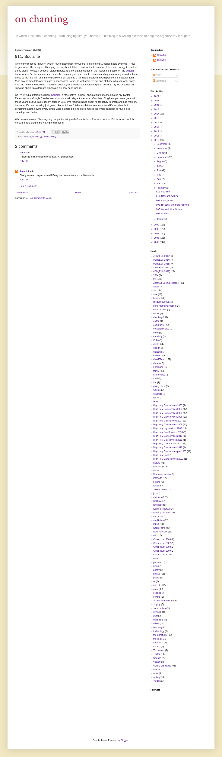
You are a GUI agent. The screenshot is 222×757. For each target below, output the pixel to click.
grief (155, 397)
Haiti (155, 401)
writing (53, 136)
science (157, 593)
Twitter (46, 136)
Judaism (27, 136)
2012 (157, 131)
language (158, 505)
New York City (160, 531)
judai (155, 493)
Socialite (55, 94)
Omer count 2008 (162, 547)
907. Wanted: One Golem (169, 209)
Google (157, 390)
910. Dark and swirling (167, 196)
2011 (157, 135)
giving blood (159, 386)
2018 (157, 109)
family (156, 371)
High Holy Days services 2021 (168, 459)
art (154, 290)
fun (155, 382)
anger (156, 286)
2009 (157, 224)
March (160, 183)
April (159, 179)
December (162, 144)
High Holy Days (161, 455)
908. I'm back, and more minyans (172, 205)
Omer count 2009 (162, 551)
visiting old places (162, 665)
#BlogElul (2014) (161, 260)
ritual (155, 589)
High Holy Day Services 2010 (168, 432)
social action (159, 608)
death (156, 344)
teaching (157, 627)
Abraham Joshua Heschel (166, 283)
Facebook (158, 367)
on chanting (41, 19)
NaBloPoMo (159, 528)
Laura (22, 152)
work (155, 673)
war (155, 669)
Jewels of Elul (160, 489)
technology (37, 136)
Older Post (133, 192)
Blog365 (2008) (161, 302)
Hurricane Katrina (162, 474)
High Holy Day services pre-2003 (169, 451)
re (154, 581)
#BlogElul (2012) (161, 256)
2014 (157, 127)
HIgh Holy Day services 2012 (167, 440)
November (162, 148)
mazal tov (158, 516)
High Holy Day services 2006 (167, 416)
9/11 (155, 279)
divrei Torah (159, 359)
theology (157, 639)
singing (156, 604)
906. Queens (162, 213)
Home (78, 192)
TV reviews (158, 650)
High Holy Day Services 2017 (168, 443)
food (155, 378)
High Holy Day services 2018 (167, 447)
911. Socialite (163, 191)
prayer (156, 577)
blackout (157, 298)
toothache (158, 642)
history (156, 462)
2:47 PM (24, 161)
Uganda (157, 658)
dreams (157, 363)
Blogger (124, 740)
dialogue (157, 352)
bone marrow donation (164, 306)
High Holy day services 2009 (167, 428)
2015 (157, 122)
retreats (157, 585)
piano (156, 566)
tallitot (156, 623)
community (158, 325)
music (156, 524)
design (156, 348)
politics (156, 573)
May (159, 174)
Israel (156, 485)
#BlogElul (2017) (161, 271)
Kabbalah (158, 501)
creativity (157, 336)
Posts (157, 75)
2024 (157, 96)
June (159, 170)
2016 (157, 118)
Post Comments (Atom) (40, 198)
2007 (157, 233)
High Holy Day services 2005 (167, 413)
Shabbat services (162, 600)
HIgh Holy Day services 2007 (167, 420)
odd (155, 535)
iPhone (156, 482)
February (161, 188)
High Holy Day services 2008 (167, 424)
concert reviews (161, 328)
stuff (155, 616)
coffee (156, 321)
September (162, 157)
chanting (157, 317)
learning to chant (161, 512)
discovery (158, 355)
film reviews (159, 374)
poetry (156, 570)
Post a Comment (28, 186)
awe (155, 294)
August (160, 161)
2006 (157, 238)
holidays (157, 466)
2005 (157, 242)
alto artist (24, 171)
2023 (157, 100)
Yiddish (157, 681)
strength (157, 612)
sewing (156, 597)
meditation (158, 520)
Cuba (156, 340)
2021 (157, 105)
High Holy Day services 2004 (167, 409)
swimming (158, 619)
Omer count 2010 (162, 554)
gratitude (157, 394)
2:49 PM (24, 179)
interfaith (157, 478)
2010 (157, 140)
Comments (159, 81)
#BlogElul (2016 (161, 267)
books (156, 313)
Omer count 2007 (162, 543)
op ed (156, 558)
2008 (157, 229)
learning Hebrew (161, 508)
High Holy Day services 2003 (167, 405)
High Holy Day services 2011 (167, 436)
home (156, 470)
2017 (157, 113)
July (159, 166)
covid (156, 332)
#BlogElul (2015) (161, 263)
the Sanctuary (160, 635)
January (161, 219)
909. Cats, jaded (164, 200)
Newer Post (22, 192)
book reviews (159, 309)
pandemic (158, 562)
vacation (157, 661)
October (161, 153)
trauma (156, 646)
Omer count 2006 (162, 539)
